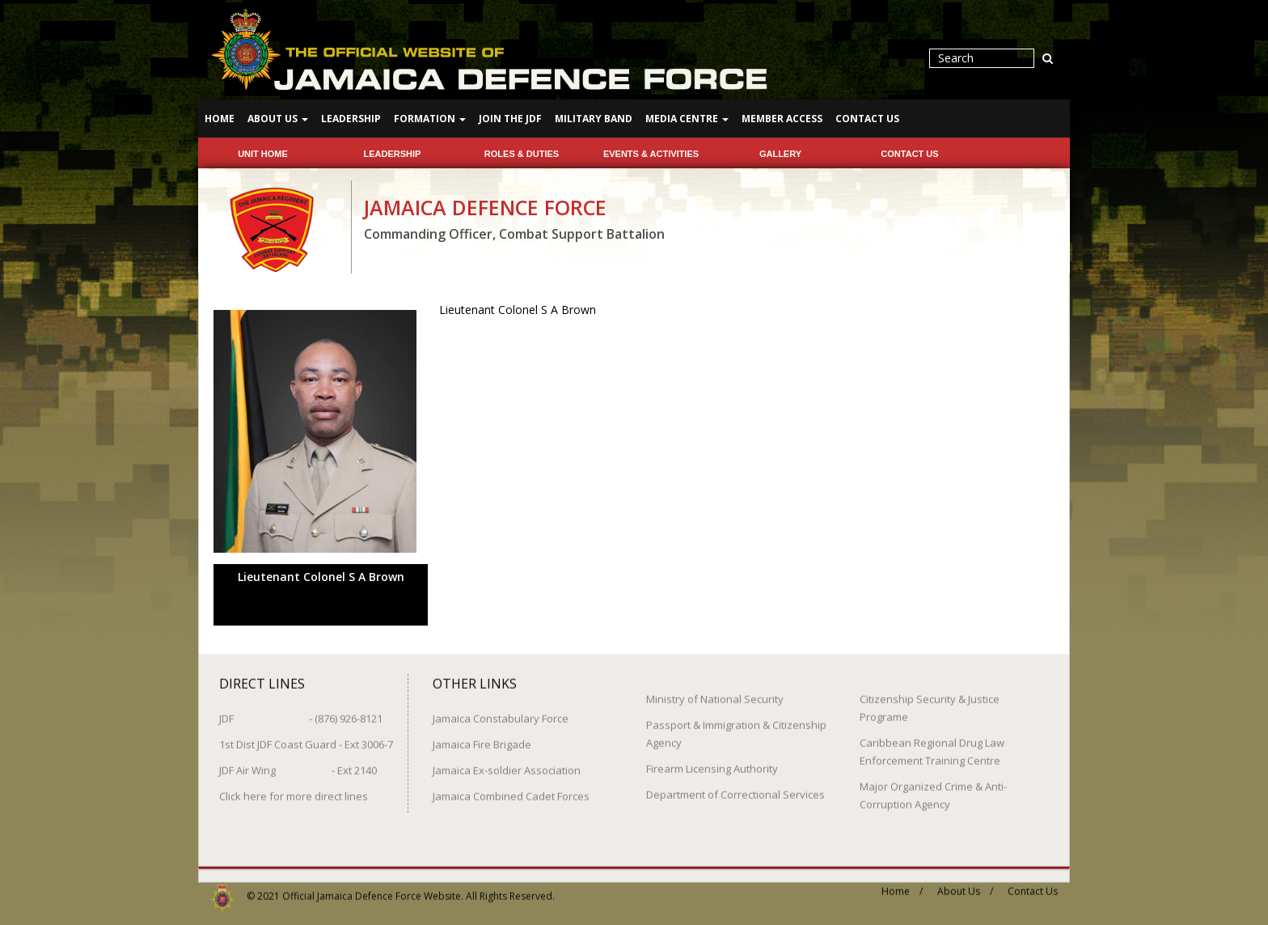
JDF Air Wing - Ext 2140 (298, 763)
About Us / (965, 884)
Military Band (593, 118)
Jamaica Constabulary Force (500, 711)
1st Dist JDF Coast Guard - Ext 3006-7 (306, 737)
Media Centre (687, 118)
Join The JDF (510, 118)
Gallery (780, 154)
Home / (902, 884)
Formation (430, 118)
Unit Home (263, 154)
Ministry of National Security (715, 692)
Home (220, 118)
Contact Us (867, 118)
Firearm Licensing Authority (712, 761)
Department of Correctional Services (735, 787)
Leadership (351, 118)
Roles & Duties (521, 154)
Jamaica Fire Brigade (482, 737)
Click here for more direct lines (293, 789)
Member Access (782, 118)
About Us (277, 118)
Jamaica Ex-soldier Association (507, 763)
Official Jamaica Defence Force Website (371, 889)
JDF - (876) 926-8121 (301, 711)
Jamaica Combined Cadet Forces (511, 789)
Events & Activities (651, 154)
